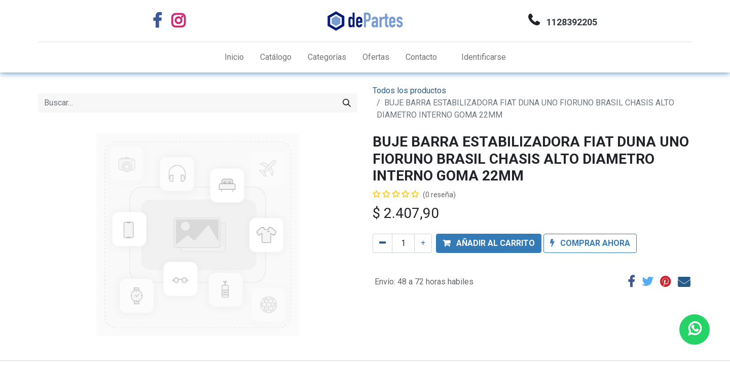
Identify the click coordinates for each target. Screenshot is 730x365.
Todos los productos (409, 90)
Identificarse (483, 57)
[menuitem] (234, 57)
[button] (488, 243)
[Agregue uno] (423, 243)
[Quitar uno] (382, 243)
